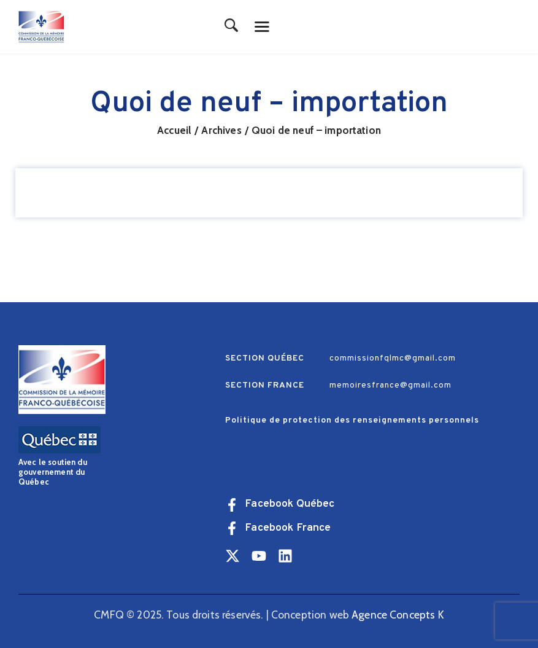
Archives (221, 130)
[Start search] (231, 26)
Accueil (174, 130)
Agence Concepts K (398, 614)
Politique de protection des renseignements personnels (352, 420)
